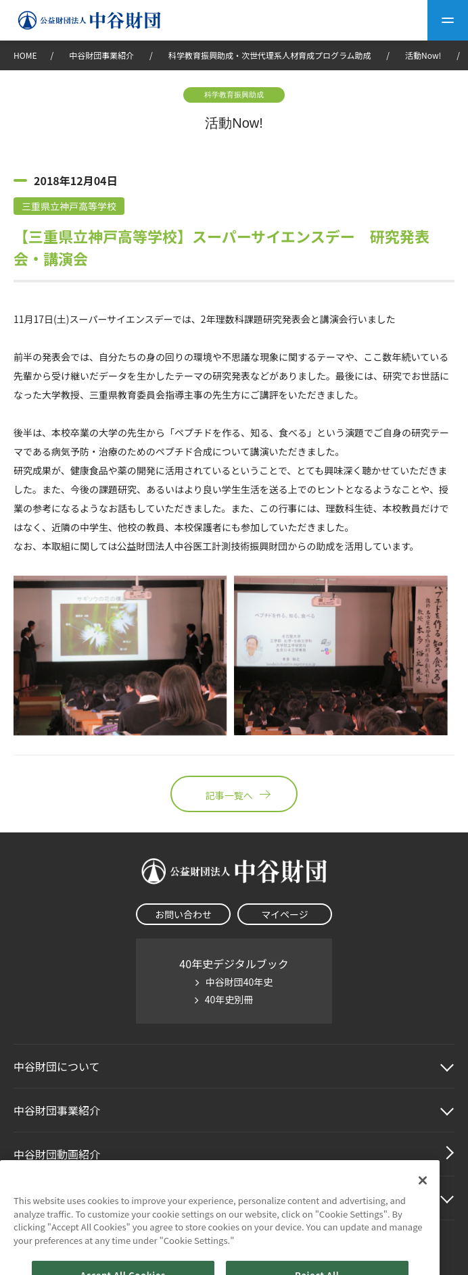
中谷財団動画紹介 (57, 1154)
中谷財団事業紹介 (102, 55)
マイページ (284, 914)
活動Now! (423, 55)
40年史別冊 (229, 999)
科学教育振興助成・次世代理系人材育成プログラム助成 (269, 55)
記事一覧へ (234, 794)
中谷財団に (57, 1066)
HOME (25, 55)
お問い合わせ (183, 914)
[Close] (423, 1195)
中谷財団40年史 (239, 982)
